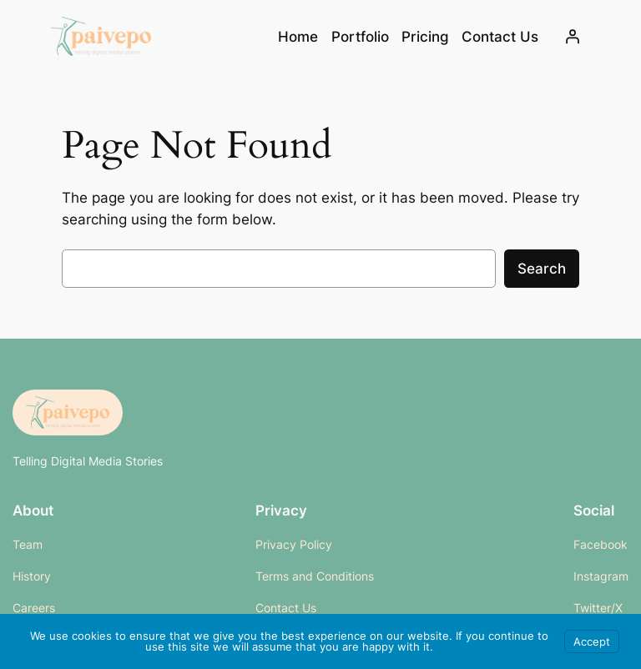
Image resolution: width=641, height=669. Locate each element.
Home (298, 36)
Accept (591, 641)
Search (541, 268)
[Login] (572, 36)
